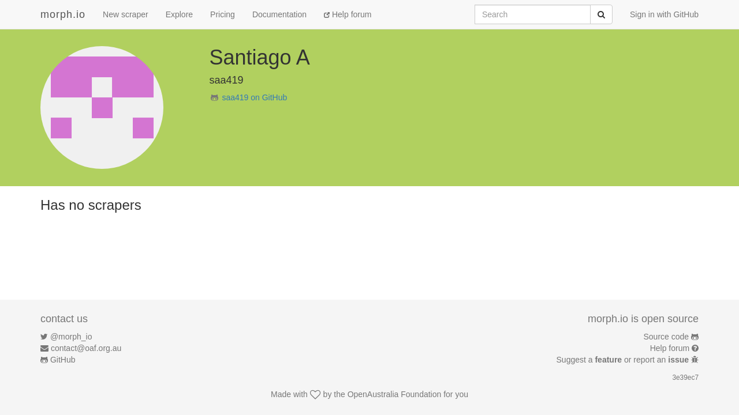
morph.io (62, 14)
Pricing (222, 14)
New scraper (125, 14)
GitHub (63, 359)
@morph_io (71, 336)
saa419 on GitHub (254, 97)
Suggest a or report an (624, 359)
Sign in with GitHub (664, 14)
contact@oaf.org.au (86, 348)
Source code (666, 336)
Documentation (279, 14)
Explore (179, 14)
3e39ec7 (685, 377)
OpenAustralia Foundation (395, 394)
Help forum (347, 14)
